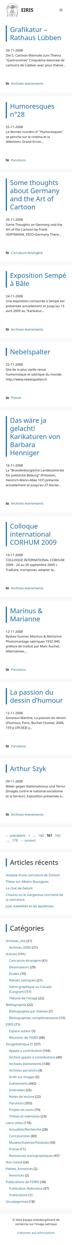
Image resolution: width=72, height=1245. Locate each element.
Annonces (16, 1175)
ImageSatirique (17, 1044)
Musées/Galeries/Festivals (29, 1142)
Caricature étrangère (27, 252)
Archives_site (16, 941)
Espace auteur (20, 1031)
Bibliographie (16, 1004)
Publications (18, 1195)
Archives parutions (23, 1070)
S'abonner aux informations (36, 1233)
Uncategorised (17, 1201)
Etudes (14, 973)
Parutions (18, 160)
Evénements (18, 1083)
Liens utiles (14, 1123)
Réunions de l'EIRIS (23, 1037)
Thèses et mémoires (24, 1116)
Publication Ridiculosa (25, 1188)
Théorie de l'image (23, 998)
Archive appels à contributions (32, 1057)
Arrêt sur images (22, 1077)
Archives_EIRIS (20, 947)
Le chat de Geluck (19, 888)
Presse (16, 397)
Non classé (14, 1162)
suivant (28, 840)
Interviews (17, 1090)
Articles (11, 954)
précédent (16, 835)
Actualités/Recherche (25, 1129)
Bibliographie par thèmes (28, 1011)
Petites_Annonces (19, 1168)
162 (58, 835)
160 (41, 835)
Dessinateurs (19, 967)
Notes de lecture (21, 1096)
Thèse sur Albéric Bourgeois (27, 881)
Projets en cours (21, 1109)
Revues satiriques (22, 980)
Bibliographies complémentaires (34, 1018)
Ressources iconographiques (31, 1155)
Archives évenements (27, 83)
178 (15, 840)
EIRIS (27, 10)
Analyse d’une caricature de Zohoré (33, 875)
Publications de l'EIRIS (22, 1182)
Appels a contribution (25, 1050)
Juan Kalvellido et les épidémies (30, 906)
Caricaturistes (19, 1136)
